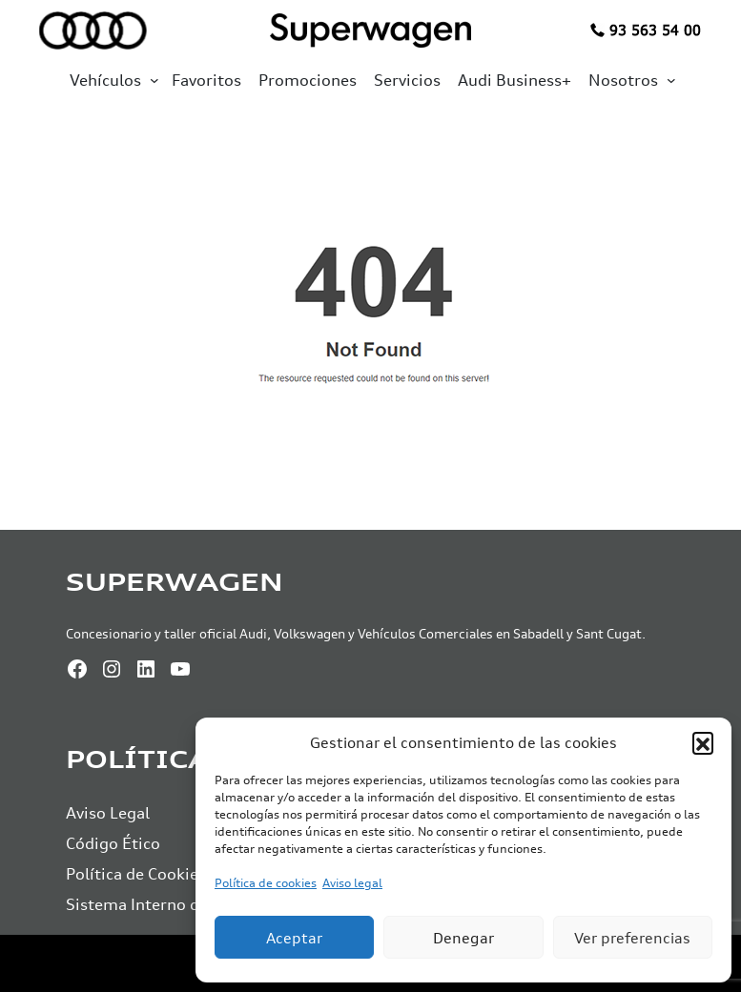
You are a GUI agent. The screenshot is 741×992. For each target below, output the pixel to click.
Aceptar (294, 937)
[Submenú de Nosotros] (671, 80)
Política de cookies (266, 883)
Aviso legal (352, 883)
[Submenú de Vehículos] (154, 80)
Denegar (463, 937)
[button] (702, 742)
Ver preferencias (632, 937)
